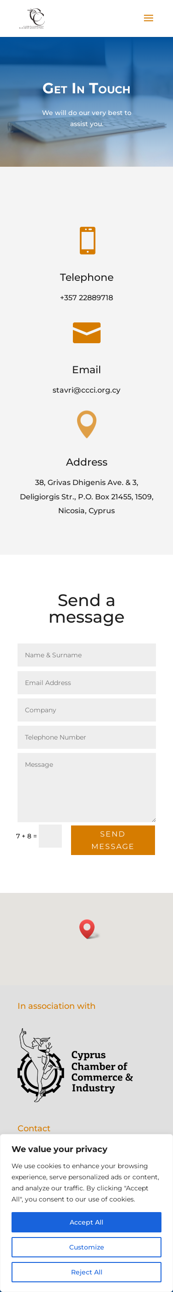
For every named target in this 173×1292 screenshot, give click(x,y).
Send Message (112, 841)
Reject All (86, 1272)
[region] (86, 1213)
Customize (86, 1247)
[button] (90, 929)
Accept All (86, 1222)
